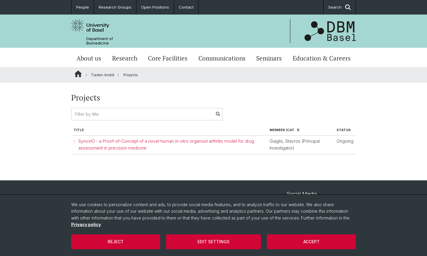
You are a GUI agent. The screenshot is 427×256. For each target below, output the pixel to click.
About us (89, 58)
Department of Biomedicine (99, 40)
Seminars (269, 58)
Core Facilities (167, 58)
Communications (222, 58)
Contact (186, 7)
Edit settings (213, 241)
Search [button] (339, 7)
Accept (311, 241)
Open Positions (155, 7)
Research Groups (115, 7)
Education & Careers (321, 58)
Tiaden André (102, 75)
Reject (116, 241)
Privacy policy (86, 224)
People (82, 7)
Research (124, 58)
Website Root (78, 74)
